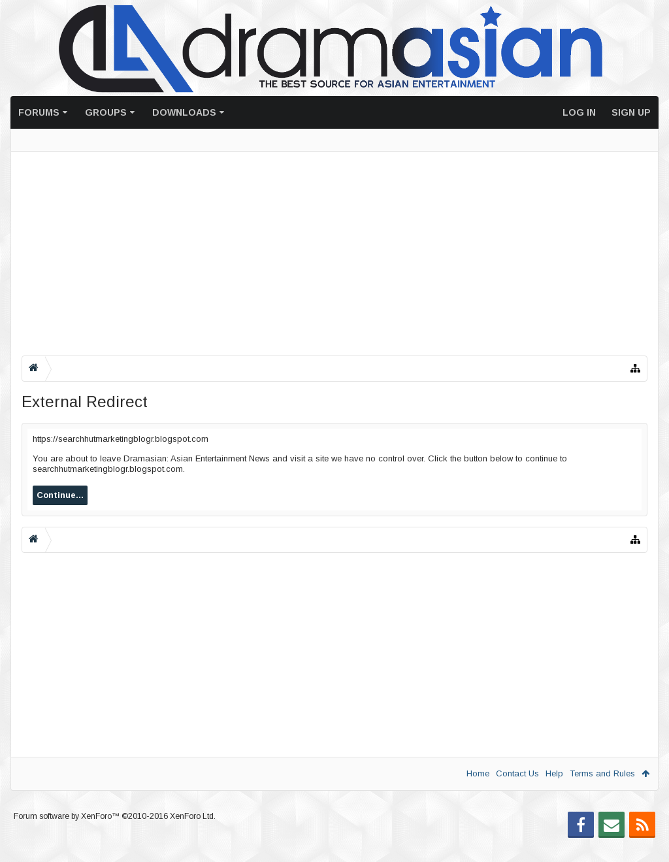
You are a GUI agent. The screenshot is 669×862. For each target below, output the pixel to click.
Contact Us (517, 773)
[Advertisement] (334, 253)
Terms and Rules (602, 773)
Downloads (184, 112)
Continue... (60, 495)
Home (477, 773)
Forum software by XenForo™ (115, 837)
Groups (106, 112)
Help (554, 773)
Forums (38, 112)
